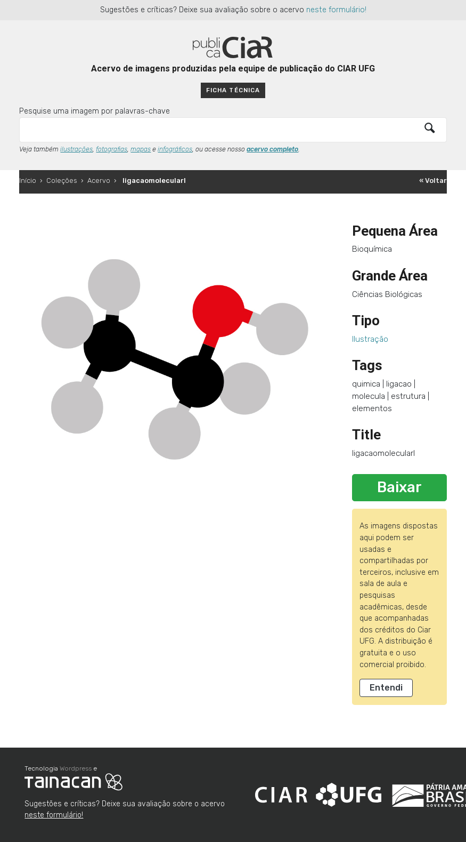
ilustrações (76, 149)
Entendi (386, 688)
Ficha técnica (232, 90)
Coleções (61, 181)
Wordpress (76, 768)
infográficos (175, 149)
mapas (140, 149)
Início (27, 181)
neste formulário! (336, 9)
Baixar (399, 487)
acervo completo (272, 149)
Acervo (98, 181)
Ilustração (370, 339)
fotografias (111, 149)
